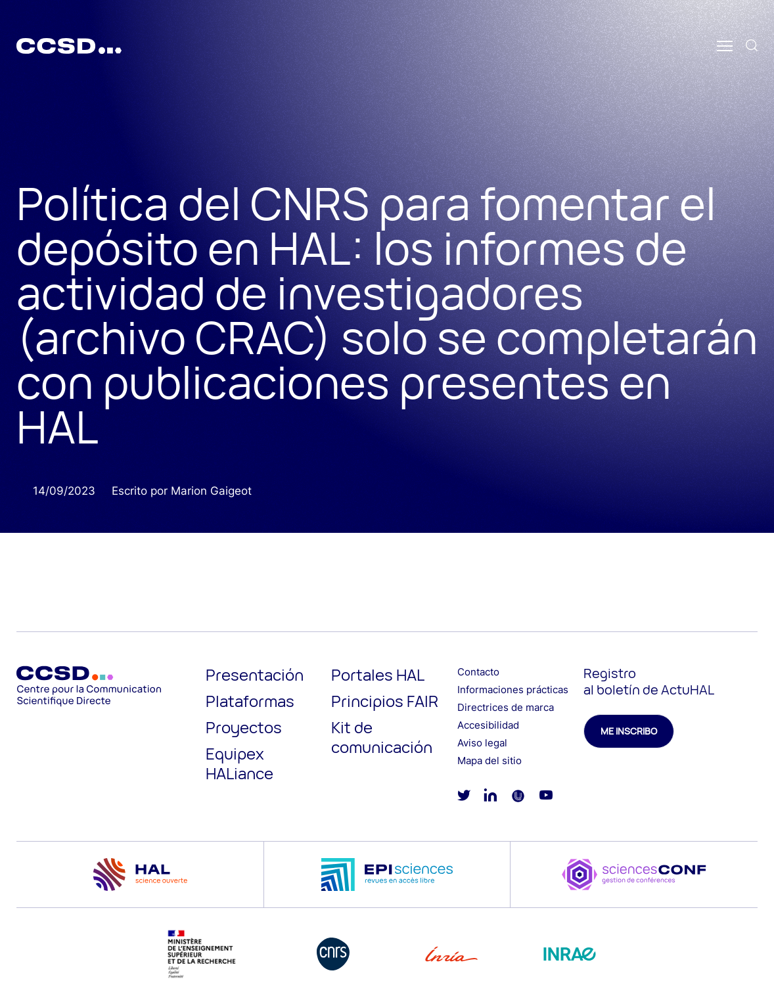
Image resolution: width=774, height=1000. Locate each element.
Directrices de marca (505, 707)
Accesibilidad (488, 725)
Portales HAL (377, 674)
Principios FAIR (384, 701)
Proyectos (244, 727)
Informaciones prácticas (512, 689)
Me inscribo (629, 731)
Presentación (255, 674)
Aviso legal (482, 743)
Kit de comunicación (381, 737)
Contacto (478, 672)
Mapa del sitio (489, 760)
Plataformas (250, 701)
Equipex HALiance (239, 763)
